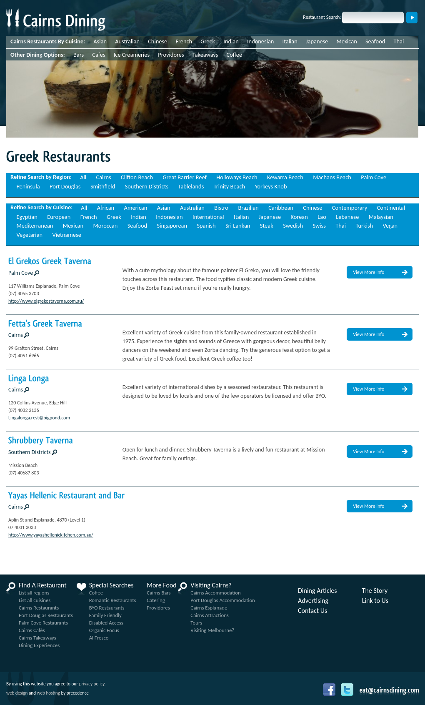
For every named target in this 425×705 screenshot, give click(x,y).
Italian (290, 41)
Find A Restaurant (43, 585)
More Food (161, 585)
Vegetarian (29, 234)
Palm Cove (373, 177)
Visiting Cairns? (211, 585)
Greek (207, 41)
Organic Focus (104, 630)
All (83, 177)
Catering (156, 600)
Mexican (347, 41)
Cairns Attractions (209, 615)
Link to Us (375, 601)
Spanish (206, 225)
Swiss (318, 225)
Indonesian (260, 41)
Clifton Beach (137, 177)
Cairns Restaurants (39, 608)
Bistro (221, 207)
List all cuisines (34, 600)
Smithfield (102, 186)
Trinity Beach (229, 186)
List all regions (34, 593)
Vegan (390, 225)
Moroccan (105, 225)
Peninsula (28, 186)
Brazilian (248, 207)
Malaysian (381, 217)
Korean (299, 217)
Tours (196, 623)
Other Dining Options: (37, 54)
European (58, 217)
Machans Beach (332, 177)
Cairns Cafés (32, 630)
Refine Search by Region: (41, 177)
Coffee (234, 54)
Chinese (157, 41)
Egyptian (26, 217)
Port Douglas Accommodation (222, 600)
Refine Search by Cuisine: (41, 207)
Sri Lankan (237, 225)
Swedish (293, 225)
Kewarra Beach (285, 177)
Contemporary (349, 207)
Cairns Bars (158, 593)
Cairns (103, 177)
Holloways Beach (236, 177)
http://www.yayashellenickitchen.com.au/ (50, 535)
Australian (127, 41)
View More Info (368, 272)
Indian (231, 41)
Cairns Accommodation (215, 593)
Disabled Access (106, 623)
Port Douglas (65, 186)
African (105, 207)
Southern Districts (146, 186)
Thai (399, 41)
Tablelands (191, 186)
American (136, 207)
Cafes (98, 54)
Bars (78, 54)
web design (17, 693)
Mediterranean (34, 225)
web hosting (48, 693)
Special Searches (111, 585)
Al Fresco (99, 638)
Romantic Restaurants (112, 600)
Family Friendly (105, 615)
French (183, 41)
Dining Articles (317, 591)
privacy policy (92, 684)
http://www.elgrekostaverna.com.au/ (46, 301)
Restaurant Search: (322, 17)
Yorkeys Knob (271, 186)
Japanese (317, 41)
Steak (266, 225)
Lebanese (347, 217)
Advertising (313, 601)
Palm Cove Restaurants (43, 623)
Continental (391, 207)
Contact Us (312, 611)
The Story (375, 591)
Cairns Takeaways (37, 638)
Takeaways (205, 54)
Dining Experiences (39, 645)
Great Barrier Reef (184, 177)
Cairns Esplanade (208, 608)
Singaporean (172, 225)
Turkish (364, 225)
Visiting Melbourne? (212, 630)
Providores (171, 54)
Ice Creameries (132, 54)
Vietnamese (66, 234)
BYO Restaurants (107, 608)
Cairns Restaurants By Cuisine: (47, 41)
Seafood (375, 41)
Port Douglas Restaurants (46, 615)
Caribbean (280, 207)
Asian (100, 41)
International (208, 217)
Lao (322, 217)
